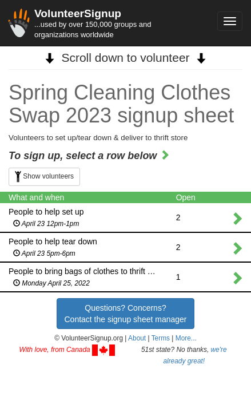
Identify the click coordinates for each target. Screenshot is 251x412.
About (137, 338)
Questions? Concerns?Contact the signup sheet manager (125, 313)
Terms (161, 338)
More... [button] (186, 338)
